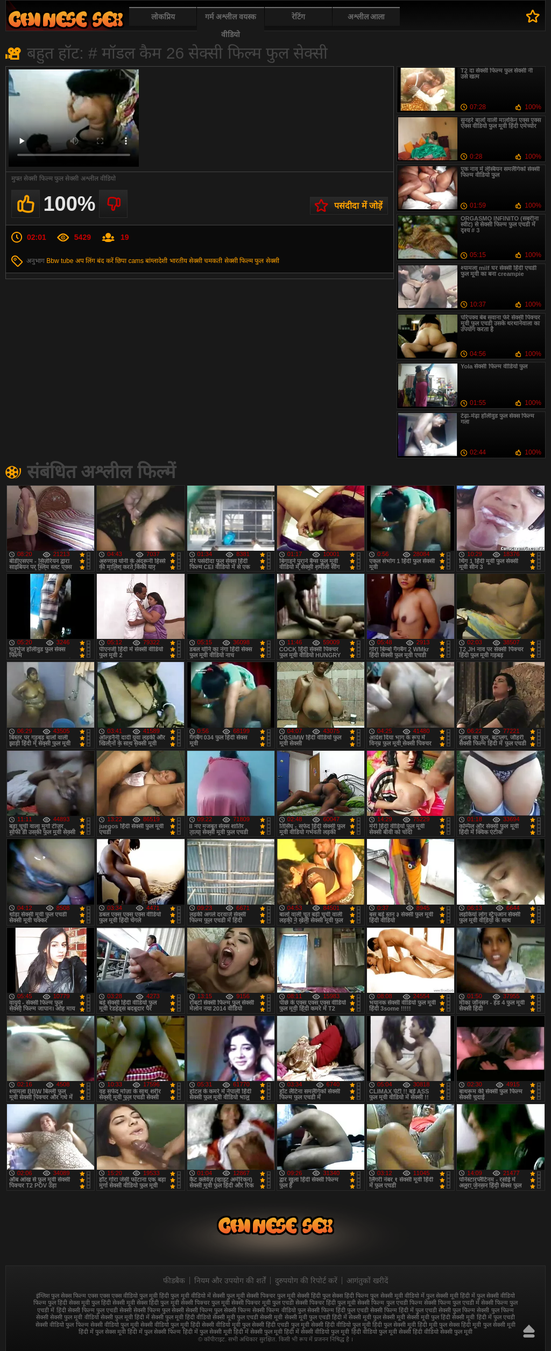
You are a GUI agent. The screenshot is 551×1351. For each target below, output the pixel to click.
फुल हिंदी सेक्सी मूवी (113, 1302)
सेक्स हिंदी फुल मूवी (158, 1302)
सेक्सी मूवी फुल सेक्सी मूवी (377, 1317)
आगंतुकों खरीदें (367, 1280)
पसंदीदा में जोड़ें (358, 205)
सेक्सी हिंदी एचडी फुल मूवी (280, 1324)
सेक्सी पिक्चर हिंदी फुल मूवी (325, 1302)
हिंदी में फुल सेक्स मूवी (102, 1331)
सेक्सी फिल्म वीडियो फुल (278, 1310)
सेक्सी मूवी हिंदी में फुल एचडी (483, 1317)
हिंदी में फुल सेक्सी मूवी (207, 1331)
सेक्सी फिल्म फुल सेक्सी (251, 261)
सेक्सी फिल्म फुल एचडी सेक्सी (100, 1310)
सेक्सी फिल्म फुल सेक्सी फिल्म (218, 1310)
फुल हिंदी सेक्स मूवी (69, 1302)
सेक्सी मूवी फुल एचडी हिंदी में (316, 1317)
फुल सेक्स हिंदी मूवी (65, 19)
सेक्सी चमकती (205, 261)
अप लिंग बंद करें (94, 261)
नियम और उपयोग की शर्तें (230, 1280)
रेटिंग (298, 16)
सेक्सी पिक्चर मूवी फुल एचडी (262, 1302)
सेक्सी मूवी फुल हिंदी (428, 1317)
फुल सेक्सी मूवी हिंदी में (450, 1295)
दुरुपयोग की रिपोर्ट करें (306, 1280)
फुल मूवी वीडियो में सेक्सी (197, 1295)
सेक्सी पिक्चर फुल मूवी (205, 1302)
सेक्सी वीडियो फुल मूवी (114, 1324)
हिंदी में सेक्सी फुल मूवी (258, 1331)
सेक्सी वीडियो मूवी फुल (226, 1324)
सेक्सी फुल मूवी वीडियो (74, 1317)
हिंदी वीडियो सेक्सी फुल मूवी (442, 1331)
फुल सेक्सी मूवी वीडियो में (397, 1295)
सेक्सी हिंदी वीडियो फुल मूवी (341, 1324)
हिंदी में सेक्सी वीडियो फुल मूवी (316, 1331)
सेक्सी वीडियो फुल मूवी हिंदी (170, 1324)
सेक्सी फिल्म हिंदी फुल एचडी (338, 1310)
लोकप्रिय (163, 16)
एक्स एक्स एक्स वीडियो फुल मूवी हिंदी (128, 1295)
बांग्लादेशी (156, 261)
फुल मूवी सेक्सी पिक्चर (251, 1295)
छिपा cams (129, 261)
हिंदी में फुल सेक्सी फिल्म (154, 1331)
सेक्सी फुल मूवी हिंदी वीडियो (181, 1317)
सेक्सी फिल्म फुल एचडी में (451, 1302)
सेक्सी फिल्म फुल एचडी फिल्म (389, 1302)
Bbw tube (59, 261)
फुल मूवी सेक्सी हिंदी (299, 1295)
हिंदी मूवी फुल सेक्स (439, 1324)
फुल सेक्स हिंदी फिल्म (345, 1295)
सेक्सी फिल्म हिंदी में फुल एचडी (403, 1310)
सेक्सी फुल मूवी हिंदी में (125, 1317)
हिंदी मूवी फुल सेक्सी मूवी (488, 1324)
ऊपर (529, 1331)
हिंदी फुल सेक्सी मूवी (394, 1324)
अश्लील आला (366, 16)
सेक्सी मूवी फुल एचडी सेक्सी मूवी (247, 1317)
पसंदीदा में (533, 16)
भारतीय (178, 261)
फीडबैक (174, 1280)
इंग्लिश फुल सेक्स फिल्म (61, 1295)
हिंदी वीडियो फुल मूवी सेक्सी (381, 1331)
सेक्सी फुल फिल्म (457, 1310)
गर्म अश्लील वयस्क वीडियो (230, 25)
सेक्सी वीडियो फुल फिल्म (62, 1324)
